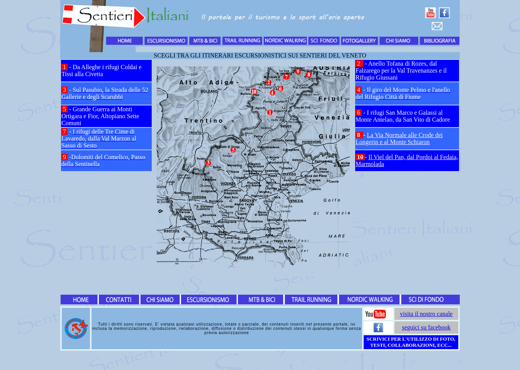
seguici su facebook (426, 327)
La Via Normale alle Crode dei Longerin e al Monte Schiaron (399, 138)
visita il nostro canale (426, 314)
